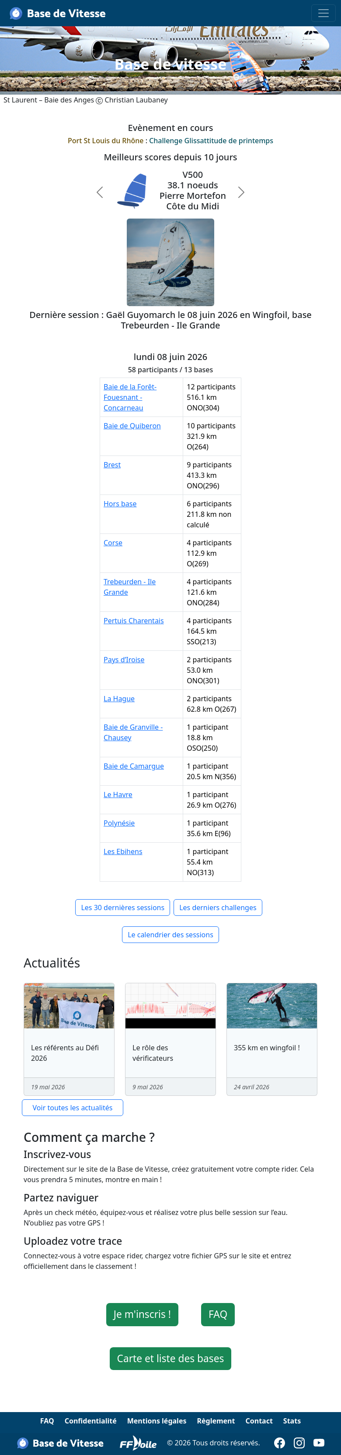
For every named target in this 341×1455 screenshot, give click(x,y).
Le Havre (118, 794)
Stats (292, 1421)
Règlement (216, 1421)
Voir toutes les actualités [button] (73, 1107)
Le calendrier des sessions (170, 934)
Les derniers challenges (217, 907)
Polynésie (119, 823)
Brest (112, 465)
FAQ (47, 1421)
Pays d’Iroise (124, 659)
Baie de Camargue (134, 766)
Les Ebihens (123, 851)
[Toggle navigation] (323, 13)
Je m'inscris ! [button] (142, 1314)
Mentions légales (157, 1421)
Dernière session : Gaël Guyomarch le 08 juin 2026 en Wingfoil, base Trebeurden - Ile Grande (170, 320)
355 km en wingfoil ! (267, 1047)
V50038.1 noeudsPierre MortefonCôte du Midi (193, 190)
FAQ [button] (218, 1314)
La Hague (119, 698)
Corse (113, 542)
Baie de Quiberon (132, 426)
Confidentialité (91, 1421)
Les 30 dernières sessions (122, 907)
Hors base (120, 504)
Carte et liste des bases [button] (170, 1358)
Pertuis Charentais (134, 620)
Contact (258, 1421)
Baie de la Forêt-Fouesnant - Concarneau (130, 397)
